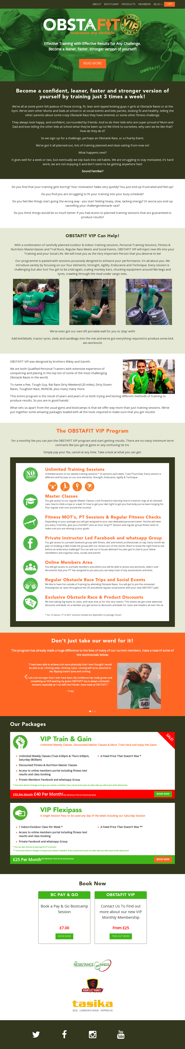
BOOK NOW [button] (163, 794)
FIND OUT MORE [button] (120, 936)
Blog (158, 4)
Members (144, 4)
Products (128, 4)
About (96, 4)
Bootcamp (111, 4)
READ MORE (92, 63)
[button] (169, 4)
